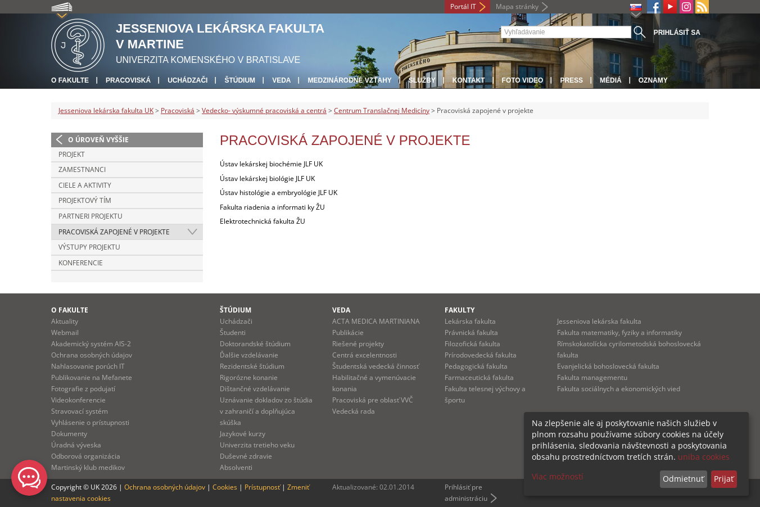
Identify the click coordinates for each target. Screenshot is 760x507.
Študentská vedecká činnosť (375, 366)
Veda (281, 80)
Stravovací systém (79, 411)
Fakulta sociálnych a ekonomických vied (618, 388)
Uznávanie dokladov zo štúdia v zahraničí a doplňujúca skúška (266, 411)
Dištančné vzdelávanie (255, 388)
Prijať (724, 478)
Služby (422, 80)
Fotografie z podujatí (83, 388)
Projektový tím (84, 200)
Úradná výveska (76, 445)
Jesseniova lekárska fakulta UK (105, 110)
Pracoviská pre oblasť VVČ (372, 400)
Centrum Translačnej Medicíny (381, 110)
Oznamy (653, 80)
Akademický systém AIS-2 (91, 343)
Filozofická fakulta (472, 343)
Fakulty (459, 310)
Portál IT (463, 6)
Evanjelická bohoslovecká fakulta (608, 366)
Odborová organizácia (85, 456)
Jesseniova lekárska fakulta (599, 321)
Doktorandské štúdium (255, 343)
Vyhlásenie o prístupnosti (90, 422)
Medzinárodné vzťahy (349, 80)
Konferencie (80, 263)
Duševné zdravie (246, 456)
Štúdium (239, 80)
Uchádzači (187, 80)
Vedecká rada (353, 411)
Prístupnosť (262, 487)
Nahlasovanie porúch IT (88, 366)
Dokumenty (69, 433)
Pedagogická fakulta (476, 366)
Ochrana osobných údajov (91, 355)
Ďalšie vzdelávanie (249, 355)
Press (571, 80)
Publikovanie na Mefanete (91, 377)
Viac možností (557, 476)
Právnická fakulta (471, 332)
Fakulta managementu (592, 377)
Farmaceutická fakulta (479, 377)
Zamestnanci (82, 169)
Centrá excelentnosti (364, 355)
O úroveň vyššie (98, 139)
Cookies (224, 487)
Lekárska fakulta (470, 321)
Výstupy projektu (89, 247)
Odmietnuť (683, 478)
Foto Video (523, 80)
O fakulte (70, 80)
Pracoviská (128, 80)
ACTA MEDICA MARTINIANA (376, 321)
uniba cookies (704, 456)
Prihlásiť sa (677, 33)
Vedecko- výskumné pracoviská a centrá (264, 110)
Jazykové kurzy (242, 433)
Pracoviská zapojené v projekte (114, 232)
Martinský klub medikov (88, 467)
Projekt (71, 154)
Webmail (65, 332)
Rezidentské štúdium (252, 366)
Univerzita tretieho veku (257, 445)
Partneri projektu (90, 216)
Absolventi (236, 467)
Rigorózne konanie (249, 377)
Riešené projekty (358, 343)
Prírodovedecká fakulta (481, 355)
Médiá (611, 80)
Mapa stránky (517, 6)
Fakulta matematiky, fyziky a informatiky (619, 332)
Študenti (233, 332)
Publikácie (348, 332)
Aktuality (64, 321)
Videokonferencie (78, 400)
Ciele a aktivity (84, 185)
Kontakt (469, 80)
